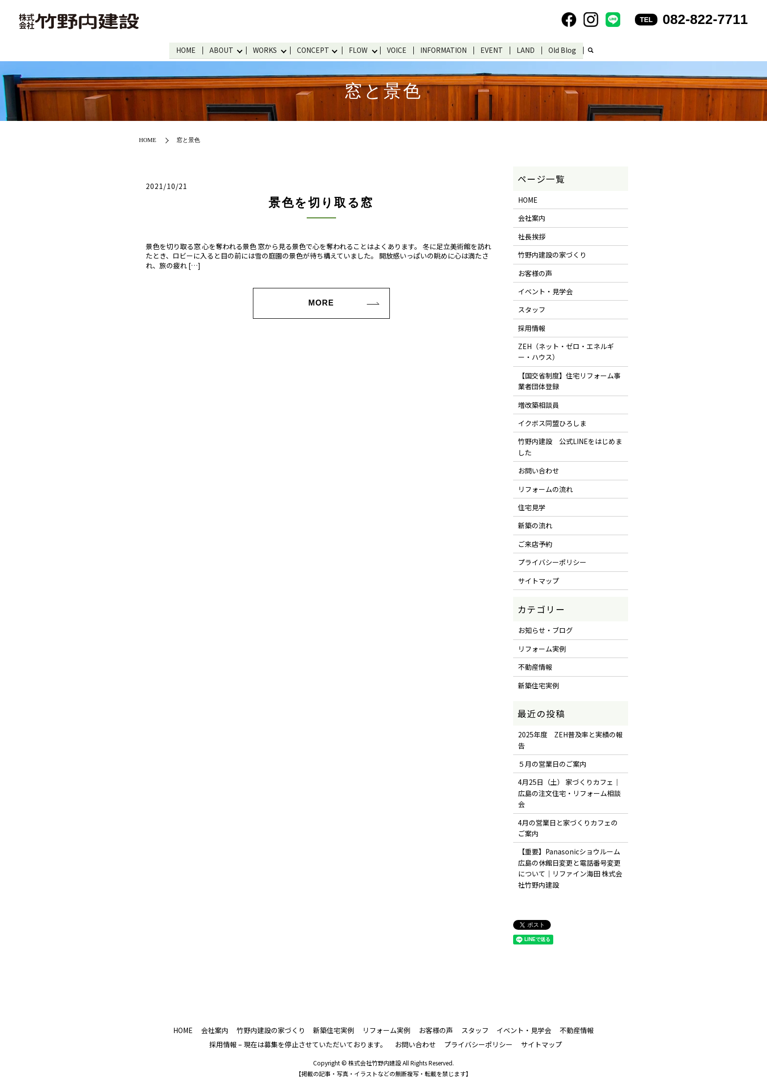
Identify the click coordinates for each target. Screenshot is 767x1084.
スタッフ (531, 309)
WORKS (264, 49)
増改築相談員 (538, 404)
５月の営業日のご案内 (552, 763)
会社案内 (531, 217)
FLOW (359, 49)
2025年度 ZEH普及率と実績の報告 (570, 739)
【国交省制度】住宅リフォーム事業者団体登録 (569, 380)
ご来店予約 (535, 543)
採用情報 (531, 327)
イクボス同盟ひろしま (552, 422)
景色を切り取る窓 (321, 202)
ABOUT (220, 49)
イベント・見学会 (545, 291)
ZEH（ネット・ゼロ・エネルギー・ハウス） (566, 351)
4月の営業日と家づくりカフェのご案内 (568, 827)
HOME (184, 49)
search (592, 50)
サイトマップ (538, 580)
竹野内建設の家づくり (552, 254)
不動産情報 (535, 666)
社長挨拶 (531, 235)
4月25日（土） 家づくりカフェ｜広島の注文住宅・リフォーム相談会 (569, 792)
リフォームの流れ (545, 488)
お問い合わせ (538, 470)
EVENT (493, 49)
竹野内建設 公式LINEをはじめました (570, 446)
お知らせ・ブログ (545, 630)
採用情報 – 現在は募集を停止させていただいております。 (298, 1044)
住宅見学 (531, 507)
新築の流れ (535, 525)
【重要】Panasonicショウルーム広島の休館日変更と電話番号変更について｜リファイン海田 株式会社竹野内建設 (570, 867)
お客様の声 (535, 272)
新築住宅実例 (538, 684)
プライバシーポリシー (552, 561)
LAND (528, 49)
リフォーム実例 (542, 648)
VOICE (398, 49)
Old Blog (564, 49)
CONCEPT (313, 49)
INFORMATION (445, 49)
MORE (321, 302)
